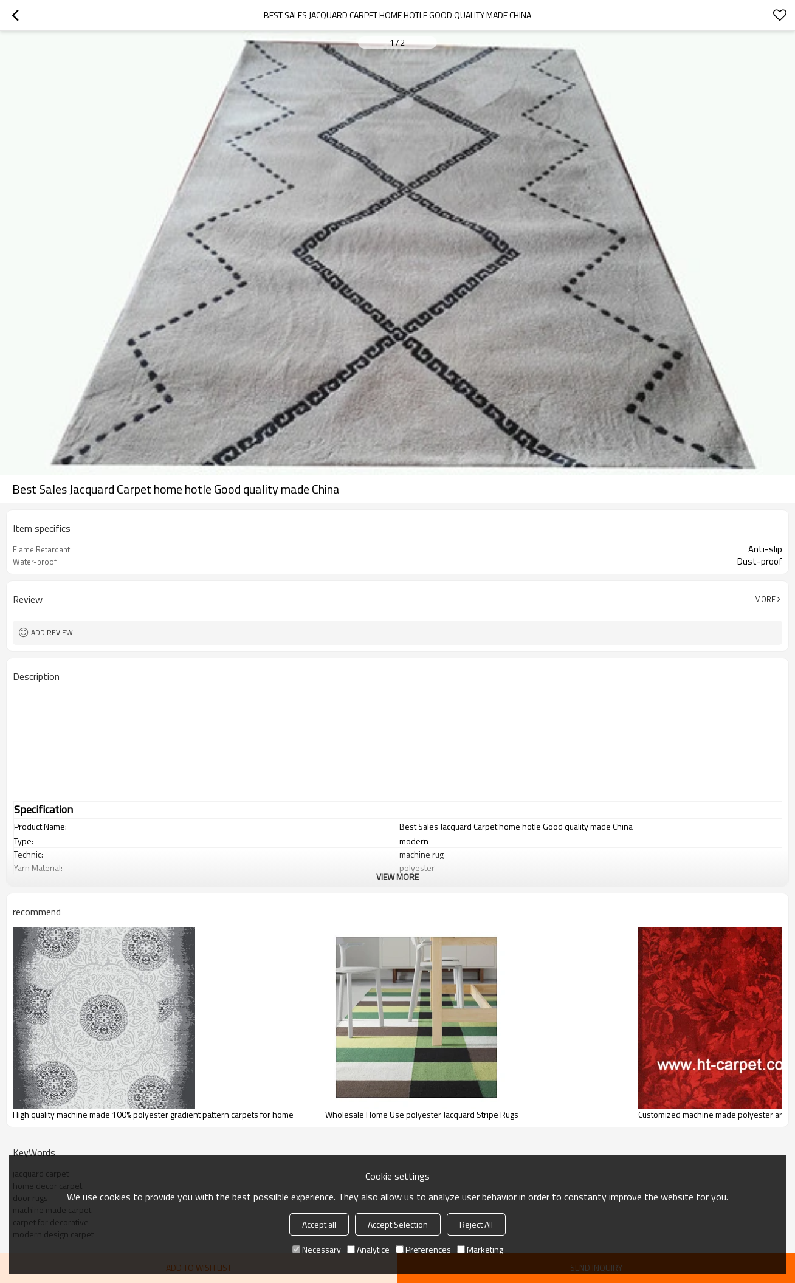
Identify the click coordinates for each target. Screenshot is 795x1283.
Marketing (480, 1249)
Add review (52, 632)
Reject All (476, 1224)
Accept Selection (398, 1224)
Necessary (316, 1249)
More (765, 599)
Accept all (319, 1224)
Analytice (368, 1249)
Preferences (423, 1249)
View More (397, 876)
